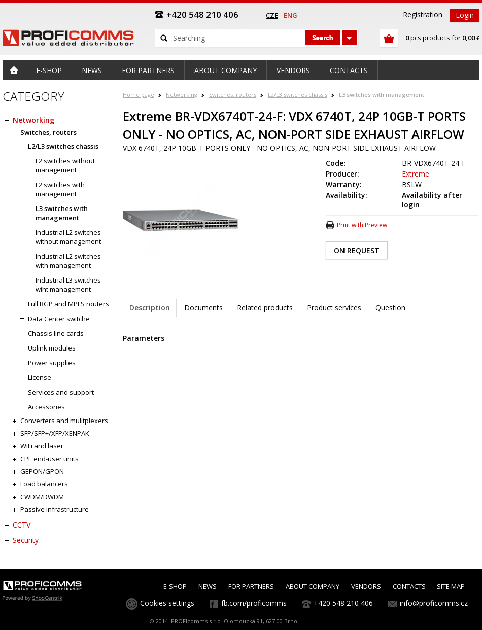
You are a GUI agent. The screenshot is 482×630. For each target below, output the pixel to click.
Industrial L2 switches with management (68, 261)
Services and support (61, 392)
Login (465, 15)
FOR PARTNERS (251, 586)
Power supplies (52, 362)
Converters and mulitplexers (64, 420)
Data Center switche (59, 318)
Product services (334, 307)
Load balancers (44, 483)
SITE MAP (451, 586)
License (39, 377)
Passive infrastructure (54, 509)
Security (26, 540)
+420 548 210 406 (343, 603)
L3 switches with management (381, 94)
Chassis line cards (56, 333)
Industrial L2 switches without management (68, 237)
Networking (181, 94)
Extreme (415, 174)
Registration (422, 14)
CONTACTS (409, 586)
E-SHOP (175, 586)
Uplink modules (52, 348)
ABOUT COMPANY (312, 586)
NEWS (207, 586)
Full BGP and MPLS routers (68, 303)
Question (390, 307)
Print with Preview (362, 225)
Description (149, 307)
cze (272, 15)
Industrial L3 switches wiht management (68, 284)
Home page (138, 94)
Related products (265, 307)
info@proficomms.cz (434, 603)
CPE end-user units (49, 458)
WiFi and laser (41, 445)
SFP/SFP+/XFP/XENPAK (54, 433)
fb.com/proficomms (254, 603)
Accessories (46, 406)
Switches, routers (232, 94)
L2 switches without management (65, 165)
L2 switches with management (60, 189)
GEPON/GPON (42, 471)
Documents (203, 307)
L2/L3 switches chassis (297, 94)
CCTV (21, 525)
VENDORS (366, 586)
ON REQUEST (357, 250)
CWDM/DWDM (42, 496)
